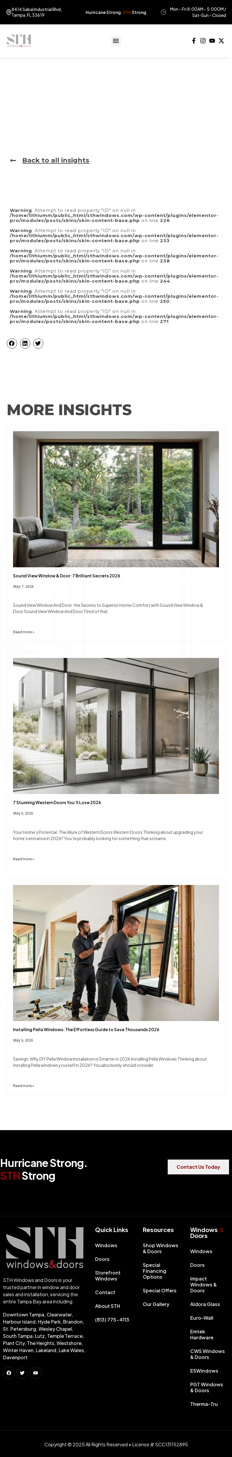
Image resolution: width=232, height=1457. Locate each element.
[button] (116, 41)
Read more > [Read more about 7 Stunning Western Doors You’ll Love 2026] (23, 859)
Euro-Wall (201, 1318)
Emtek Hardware (201, 1334)
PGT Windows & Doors (206, 1387)
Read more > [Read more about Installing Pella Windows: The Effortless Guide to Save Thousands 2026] (23, 1085)
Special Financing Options (154, 1271)
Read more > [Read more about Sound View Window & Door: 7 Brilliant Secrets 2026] (23, 632)
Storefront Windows (108, 1275)
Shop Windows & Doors (160, 1248)
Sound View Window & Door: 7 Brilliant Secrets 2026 (66, 575)
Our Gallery (156, 1304)
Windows (107, 1245)
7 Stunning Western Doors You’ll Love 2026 (57, 802)
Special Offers (160, 1290)
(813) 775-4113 (112, 1319)
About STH (107, 1306)
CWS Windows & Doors (207, 1354)
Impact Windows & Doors (203, 1284)
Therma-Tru (204, 1404)
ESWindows (204, 1371)
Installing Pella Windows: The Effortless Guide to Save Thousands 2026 (86, 1029)
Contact (105, 1292)
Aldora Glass (205, 1304)
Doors (104, 1259)
